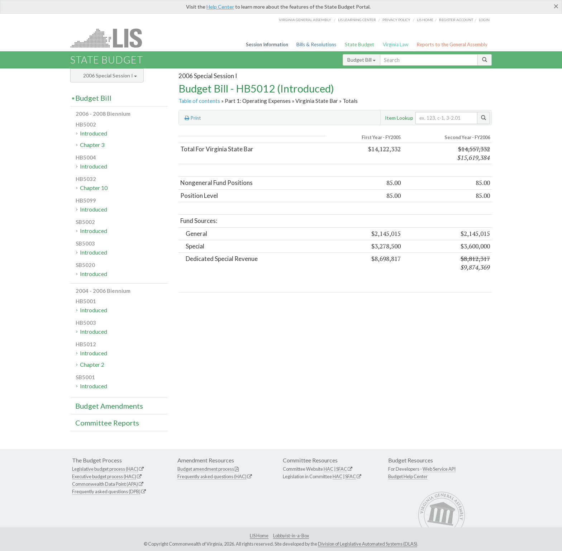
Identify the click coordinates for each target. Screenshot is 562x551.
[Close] (556, 6)
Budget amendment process (205, 469)
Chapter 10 (94, 187)
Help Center (220, 7)
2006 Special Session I (110, 75)
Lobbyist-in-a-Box (291, 535)
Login (484, 20)
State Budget (359, 44)
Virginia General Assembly (305, 20)
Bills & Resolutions (316, 44)
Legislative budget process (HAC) (105, 469)
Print (193, 118)
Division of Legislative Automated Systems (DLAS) (367, 544)
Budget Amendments (109, 406)
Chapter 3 (92, 144)
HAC (328, 469)
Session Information (267, 44)
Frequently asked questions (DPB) (106, 491)
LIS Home (259, 535)
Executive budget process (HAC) (104, 476)
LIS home (425, 20)
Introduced (93, 133)
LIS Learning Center (357, 20)
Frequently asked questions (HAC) (212, 476)
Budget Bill (361, 60)
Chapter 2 (92, 364)
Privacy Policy (396, 20)
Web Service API (439, 469)
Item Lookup (399, 118)
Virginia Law (395, 44)
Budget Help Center (408, 476)
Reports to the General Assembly (451, 44)
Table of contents (199, 101)
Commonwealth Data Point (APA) (105, 484)
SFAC (341, 469)
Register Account (456, 20)
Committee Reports (107, 422)
